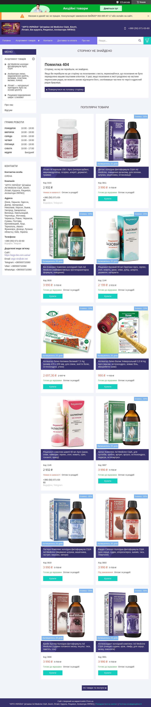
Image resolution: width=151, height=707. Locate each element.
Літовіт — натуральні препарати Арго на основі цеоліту (18, 87)
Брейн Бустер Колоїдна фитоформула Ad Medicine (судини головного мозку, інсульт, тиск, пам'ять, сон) (67, 646)
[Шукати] (139, 40)
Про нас (86, 40)
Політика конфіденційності (130, 704)
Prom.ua (89, 701)
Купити (107, 198)
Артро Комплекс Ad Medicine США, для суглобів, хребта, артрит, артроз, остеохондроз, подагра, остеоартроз (121, 455)
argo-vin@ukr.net (19, 259)
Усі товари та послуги (93, 688)
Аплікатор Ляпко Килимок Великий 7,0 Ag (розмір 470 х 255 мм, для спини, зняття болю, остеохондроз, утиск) (66, 364)
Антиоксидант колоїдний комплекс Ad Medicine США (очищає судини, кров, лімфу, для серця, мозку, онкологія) (121, 646)
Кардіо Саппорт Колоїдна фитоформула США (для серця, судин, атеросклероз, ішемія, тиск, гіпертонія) (121, 552)
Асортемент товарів (15, 59)
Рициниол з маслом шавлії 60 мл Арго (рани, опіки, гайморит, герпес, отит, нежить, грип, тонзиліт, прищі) (65, 455)
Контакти (47, 40)
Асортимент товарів (25, 40)
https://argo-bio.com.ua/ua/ (17, 255)
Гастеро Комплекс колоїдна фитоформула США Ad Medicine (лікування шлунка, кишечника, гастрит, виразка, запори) (67, 552)
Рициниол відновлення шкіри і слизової (19, 96)
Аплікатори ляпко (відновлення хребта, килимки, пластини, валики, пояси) (18, 77)
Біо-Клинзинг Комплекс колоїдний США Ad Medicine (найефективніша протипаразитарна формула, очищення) (66, 270)
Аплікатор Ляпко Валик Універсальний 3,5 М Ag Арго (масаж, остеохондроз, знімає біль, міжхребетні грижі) (122, 364)
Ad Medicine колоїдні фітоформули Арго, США (18, 66)
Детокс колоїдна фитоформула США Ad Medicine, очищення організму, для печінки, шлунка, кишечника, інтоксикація (119, 172)
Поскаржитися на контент (106, 704)
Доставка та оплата (67, 40)
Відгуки (8, 110)
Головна (6, 40)
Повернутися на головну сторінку (66, 89)
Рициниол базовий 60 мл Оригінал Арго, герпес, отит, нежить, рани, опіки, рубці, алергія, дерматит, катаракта (122, 270)
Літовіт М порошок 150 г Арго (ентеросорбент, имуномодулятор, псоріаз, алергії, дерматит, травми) (66, 172)
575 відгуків (125, 2)
